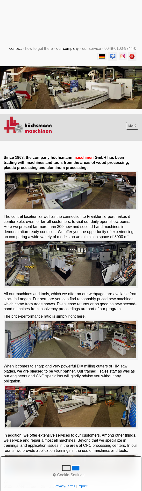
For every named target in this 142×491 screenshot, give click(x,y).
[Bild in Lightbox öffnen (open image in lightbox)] (70, 190)
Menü (132, 125)
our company (67, 48)
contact (15, 48)
